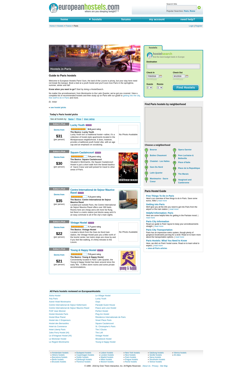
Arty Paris (53, 299)
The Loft (99, 333)
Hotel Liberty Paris (57, 329)
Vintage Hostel (78, 222)
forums (126, 19)
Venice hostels (155, 362)
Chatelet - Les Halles (160, 161)
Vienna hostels (180, 353)
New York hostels (132, 353)
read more (162, 201)
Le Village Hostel (103, 296)
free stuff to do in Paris (59, 98)
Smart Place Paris (103, 320)
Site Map (163, 366)
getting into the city (131, 95)
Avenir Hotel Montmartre (60, 302)
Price (78, 119)
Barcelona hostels (59, 357)
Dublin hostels (82, 357)
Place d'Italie (184, 162)
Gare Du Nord (156, 167)
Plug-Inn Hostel (102, 314)
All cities (177, 355)
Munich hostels (107, 362)
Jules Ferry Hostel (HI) (59, 333)
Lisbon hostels (107, 353)
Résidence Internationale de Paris (110, 317)
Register (199, 26)
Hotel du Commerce (58, 326)
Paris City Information (157, 221)
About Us (146, 366)
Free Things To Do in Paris (160, 196)
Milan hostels (106, 359)
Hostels (60, 26)
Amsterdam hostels (60, 353)
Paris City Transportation (159, 230)
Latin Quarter (156, 173)
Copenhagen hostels (85, 355)
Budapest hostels (83, 353)
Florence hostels (83, 362)
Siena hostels (155, 357)
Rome (192, 11)
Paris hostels (130, 357)
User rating (89, 119)
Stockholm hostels (157, 359)
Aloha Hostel (54, 296)
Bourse (153, 150)
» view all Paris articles (156, 248)
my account (157, 19)
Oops (97, 302)
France (69, 26)
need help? (187, 19)
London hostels (107, 355)
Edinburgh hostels (84, 359)
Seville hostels (155, 355)
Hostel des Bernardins (59, 323)
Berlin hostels (58, 359)
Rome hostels (131, 362)
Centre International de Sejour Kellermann (68, 305)
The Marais (183, 174)
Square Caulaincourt (82, 152)
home (64, 19)
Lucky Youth (77, 125)
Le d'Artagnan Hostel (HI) (60, 336)
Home (52, 26)
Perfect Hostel (101, 311)
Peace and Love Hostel (105, 308)
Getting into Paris (155, 204)
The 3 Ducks (101, 329)
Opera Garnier (185, 150)
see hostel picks (58, 107)
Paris (186, 11)
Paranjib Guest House (105, 305)
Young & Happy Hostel (83, 250)
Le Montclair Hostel (57, 339)
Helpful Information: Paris (159, 213)
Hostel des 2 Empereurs (60, 320)
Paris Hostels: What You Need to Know (166, 240)
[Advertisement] (126, 36)
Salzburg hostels (156, 353)
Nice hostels (130, 355)
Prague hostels (131, 359)
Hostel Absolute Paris (58, 314)
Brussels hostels (59, 362)
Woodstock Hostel (103, 339)
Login (191, 26)
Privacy (155, 366)
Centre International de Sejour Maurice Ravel (69, 308)
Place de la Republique (189, 168)
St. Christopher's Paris (105, 326)
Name (71, 119)
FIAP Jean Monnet (57, 311)
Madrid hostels (107, 357)
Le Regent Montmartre (59, 342)
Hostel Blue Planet (57, 317)
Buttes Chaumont (158, 155)
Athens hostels (58, 355)
